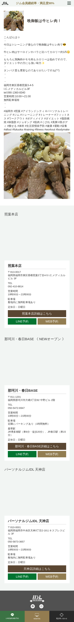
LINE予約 (22, 321)
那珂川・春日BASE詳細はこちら (37, 446)
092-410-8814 (15, 286)
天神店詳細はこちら (37, 568)
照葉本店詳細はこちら (37, 313)
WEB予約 (51, 321)
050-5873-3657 (16, 541)
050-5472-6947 (16, 408)
